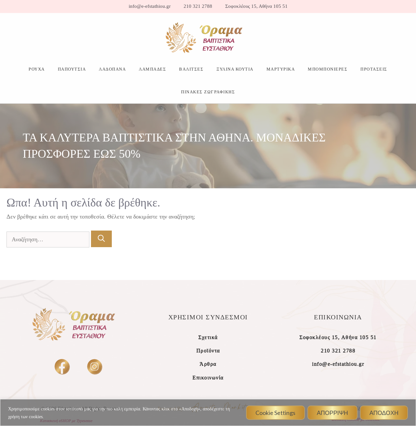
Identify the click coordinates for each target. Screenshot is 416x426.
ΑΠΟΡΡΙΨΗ (332, 412)
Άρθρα (208, 364)
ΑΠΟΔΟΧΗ (384, 412)
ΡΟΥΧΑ (37, 69)
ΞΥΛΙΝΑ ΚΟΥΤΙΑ (235, 69)
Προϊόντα (208, 351)
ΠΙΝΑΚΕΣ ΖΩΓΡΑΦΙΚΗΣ (208, 91)
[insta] (94, 366)
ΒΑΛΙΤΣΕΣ (191, 69)
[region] (208, 412)
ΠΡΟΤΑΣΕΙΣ (373, 69)
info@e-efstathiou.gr (150, 6)
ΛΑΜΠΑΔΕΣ (152, 69)
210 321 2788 (198, 6)
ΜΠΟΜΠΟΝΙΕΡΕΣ (327, 69)
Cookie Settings (275, 412)
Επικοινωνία (208, 378)
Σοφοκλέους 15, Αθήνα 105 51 (256, 6)
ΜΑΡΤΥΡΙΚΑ (280, 69)
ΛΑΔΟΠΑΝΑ (112, 69)
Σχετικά (208, 337)
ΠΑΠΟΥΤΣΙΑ (72, 69)
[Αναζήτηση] (101, 239)
